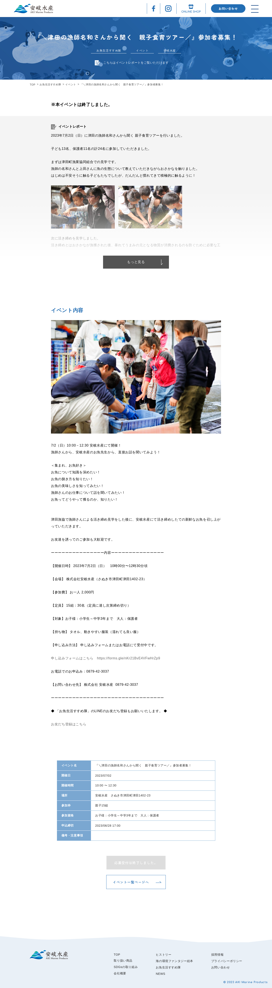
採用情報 (217, 954)
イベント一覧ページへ (131, 882)
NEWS (160, 973)
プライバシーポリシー (226, 961)
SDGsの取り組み (126, 967)
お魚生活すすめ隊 (50, 84)
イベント (70, 84)
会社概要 (120, 973)
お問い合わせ (228, 8)
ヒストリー (163, 954)
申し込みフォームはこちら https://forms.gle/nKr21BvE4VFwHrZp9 (105, 658)
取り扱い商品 (123, 960)
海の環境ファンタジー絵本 (174, 961)
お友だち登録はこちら (68, 724)
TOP (32, 84)
